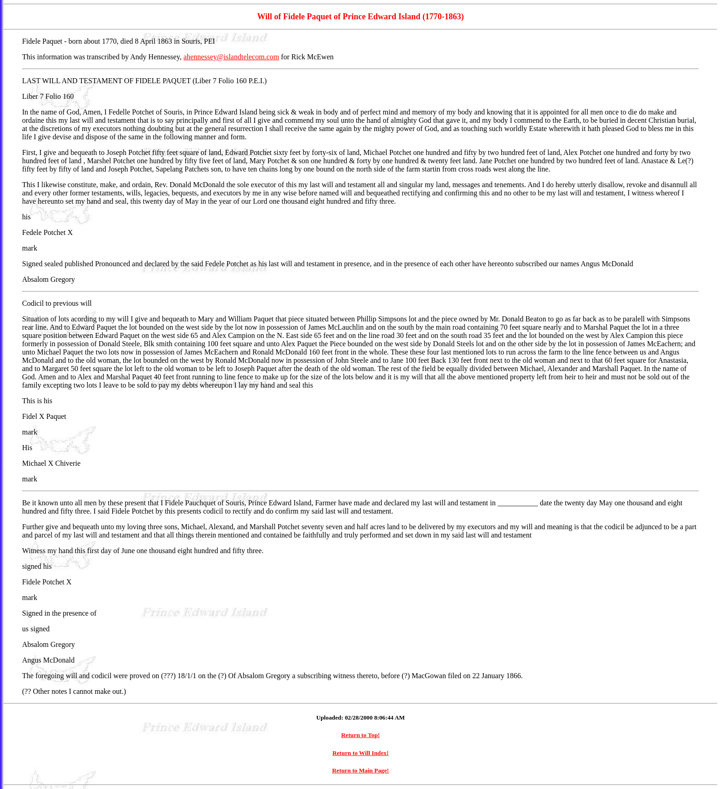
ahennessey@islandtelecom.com (231, 57)
